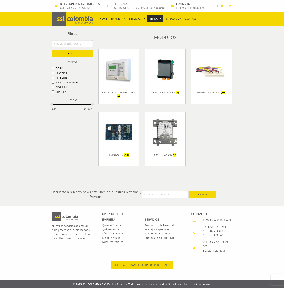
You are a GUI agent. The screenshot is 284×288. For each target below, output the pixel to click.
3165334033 (140, 7)
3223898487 (157, 7)
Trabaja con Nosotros (180, 18)
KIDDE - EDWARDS (67, 82)
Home (104, 18)
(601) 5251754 (122, 7)
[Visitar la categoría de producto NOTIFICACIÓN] (165, 139)
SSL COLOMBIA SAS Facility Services (105, 284)
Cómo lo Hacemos (113, 233)
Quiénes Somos (111, 225)
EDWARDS (62, 73)
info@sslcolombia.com (190, 7)
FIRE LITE (61, 77)
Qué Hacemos (110, 229)
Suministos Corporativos (160, 238)
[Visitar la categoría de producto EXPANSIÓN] (118, 139)
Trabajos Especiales (157, 229)
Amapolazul (203, 284)
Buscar (72, 53)
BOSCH (60, 68)
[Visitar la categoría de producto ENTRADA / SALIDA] (211, 76)
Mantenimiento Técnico (159, 233)
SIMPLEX (61, 91)
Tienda (155, 18)
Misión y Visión (111, 238)
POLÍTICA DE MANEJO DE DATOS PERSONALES (142, 265)
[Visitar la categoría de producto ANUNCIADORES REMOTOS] (118, 76)
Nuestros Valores (112, 242)
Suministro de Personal (159, 225)
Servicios (137, 18)
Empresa (118, 18)
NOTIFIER (61, 87)
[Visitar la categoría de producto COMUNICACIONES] (165, 76)
